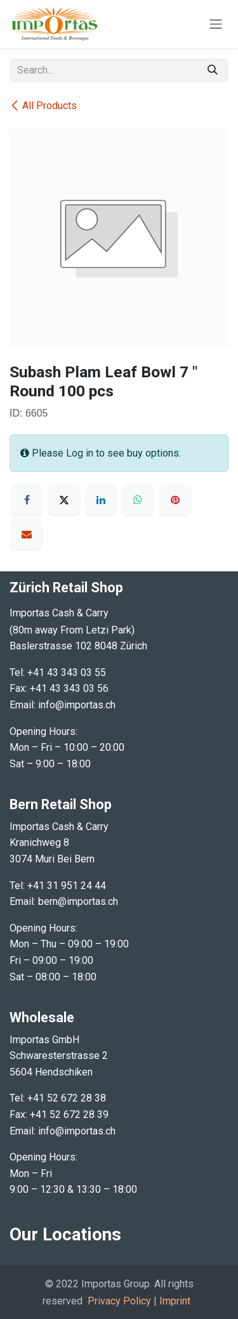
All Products (43, 106)
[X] (64, 499)
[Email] (26, 534)
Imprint (174, 1301)
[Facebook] (26, 499)
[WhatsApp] (137, 499)
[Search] (212, 70)
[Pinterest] (175, 499)
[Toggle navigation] (215, 24)
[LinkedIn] (101, 499)
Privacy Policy (119, 1301)
